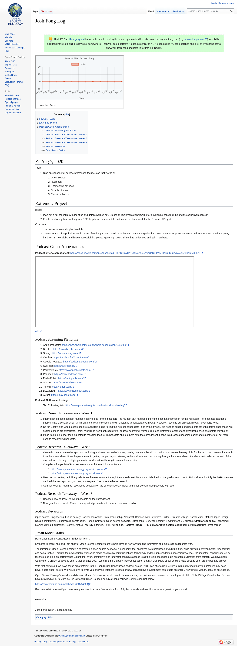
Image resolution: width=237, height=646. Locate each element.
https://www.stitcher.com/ (66, 382)
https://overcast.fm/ (64, 365)
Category (41, 617)
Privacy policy (40, 641)
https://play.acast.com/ (63, 395)
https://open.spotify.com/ (65, 353)
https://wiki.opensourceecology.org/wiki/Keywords (78, 469)
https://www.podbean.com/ (68, 374)
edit (37, 331)
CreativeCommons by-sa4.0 (72, 636)
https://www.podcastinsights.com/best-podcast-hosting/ (95, 405)
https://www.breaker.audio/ (67, 349)
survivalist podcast (195, 39)
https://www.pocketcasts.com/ (75, 370)
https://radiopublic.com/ (71, 378)
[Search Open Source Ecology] (210, 10)
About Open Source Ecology (62, 641)
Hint (50, 617)
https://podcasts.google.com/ (78, 361)
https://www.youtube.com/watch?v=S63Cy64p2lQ (62, 584)
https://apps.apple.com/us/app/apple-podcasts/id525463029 (94, 345)
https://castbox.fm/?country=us (70, 357)
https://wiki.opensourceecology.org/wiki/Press (75, 473)
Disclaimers (83, 641)
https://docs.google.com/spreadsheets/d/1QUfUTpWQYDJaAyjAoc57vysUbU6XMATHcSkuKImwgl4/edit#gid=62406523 (135, 253)
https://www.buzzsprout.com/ (72, 390)
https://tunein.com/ (62, 386)
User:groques (76, 39)
